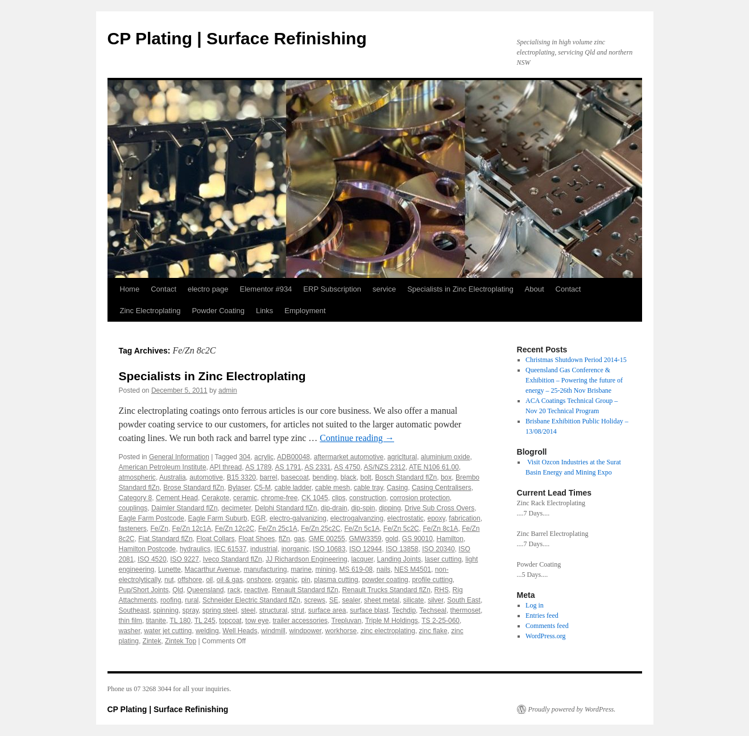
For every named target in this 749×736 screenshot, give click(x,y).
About (534, 289)
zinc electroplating (388, 631)
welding (207, 631)
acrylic (264, 457)
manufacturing (265, 569)
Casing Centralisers (441, 488)
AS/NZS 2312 (384, 467)
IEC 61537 (230, 549)
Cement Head (177, 498)
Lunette (169, 569)
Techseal (433, 610)
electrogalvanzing (356, 518)
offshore (189, 580)
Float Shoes (256, 539)
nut (169, 580)
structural (273, 610)
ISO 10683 (329, 549)
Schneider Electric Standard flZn (251, 600)
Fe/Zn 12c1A (192, 529)
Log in (534, 605)
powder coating (385, 580)
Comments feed (547, 626)
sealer (351, 600)
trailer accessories (300, 621)
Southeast (134, 610)
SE (333, 600)
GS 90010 (417, 539)
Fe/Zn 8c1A (440, 529)
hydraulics (195, 549)
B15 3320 (241, 477)
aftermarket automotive (349, 457)
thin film (130, 621)
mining (326, 569)
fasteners (133, 529)
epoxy (436, 518)
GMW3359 (365, 539)
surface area (327, 610)
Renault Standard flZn (305, 590)
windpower (305, 631)
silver (435, 600)
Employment (304, 310)
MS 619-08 (356, 569)
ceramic (245, 498)
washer (129, 631)
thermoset (465, 610)
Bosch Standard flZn (406, 477)
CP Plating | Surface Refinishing (237, 38)
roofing (170, 600)
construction (367, 498)
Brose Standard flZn (193, 488)
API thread (226, 467)
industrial (264, 549)
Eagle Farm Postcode (151, 518)
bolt (366, 477)
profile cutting (432, 580)
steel (248, 610)
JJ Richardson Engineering (306, 559)
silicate (413, 600)
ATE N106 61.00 (434, 467)
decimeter (236, 508)
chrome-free (279, 498)
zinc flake (433, 631)
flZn (284, 539)
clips (338, 498)
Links (264, 310)
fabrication (464, 518)
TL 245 (205, 621)
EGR (258, 518)
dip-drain (334, 508)
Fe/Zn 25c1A (277, 529)
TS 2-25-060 (440, 621)
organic (286, 580)
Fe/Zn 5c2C (401, 529)
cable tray (368, 488)
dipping (390, 508)
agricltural (402, 457)
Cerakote (216, 498)
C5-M (262, 488)
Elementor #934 (266, 289)
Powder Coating (218, 310)
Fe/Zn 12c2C (234, 529)
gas (299, 539)
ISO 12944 (365, 549)
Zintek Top (180, 641)
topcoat (230, 621)
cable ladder (293, 488)
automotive (206, 477)
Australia (172, 477)
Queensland (205, 590)
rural (191, 600)
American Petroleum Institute (162, 467)
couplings (133, 508)
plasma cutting (336, 580)
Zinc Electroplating (150, 310)
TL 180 (180, 621)
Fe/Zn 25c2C (320, 529)
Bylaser (239, 488)
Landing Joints (399, 559)
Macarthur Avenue (212, 569)
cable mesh (332, 488)
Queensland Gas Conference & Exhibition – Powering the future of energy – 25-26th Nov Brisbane (574, 380)
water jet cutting (168, 631)
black (349, 477)
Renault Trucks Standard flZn (386, 590)
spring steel (219, 610)
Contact (163, 289)
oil (209, 580)
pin (306, 580)
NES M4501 (412, 569)
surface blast (369, 610)
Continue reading (357, 438)
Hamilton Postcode (147, 549)
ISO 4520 (152, 559)
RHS (441, 590)
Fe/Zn (159, 529)
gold (391, 539)
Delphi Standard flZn (286, 508)
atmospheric (137, 477)
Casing (397, 488)
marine (301, 569)
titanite (156, 621)
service (384, 289)
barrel (269, 477)
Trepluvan (347, 621)
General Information (179, 457)
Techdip (404, 610)
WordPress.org (545, 636)
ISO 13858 (402, 549)
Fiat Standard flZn (165, 539)
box (446, 477)
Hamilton (450, 539)
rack (234, 590)
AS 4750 (347, 467)
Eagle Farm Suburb (217, 518)
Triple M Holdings (391, 621)
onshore (259, 580)
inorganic (295, 549)
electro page (208, 289)
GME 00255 (327, 539)
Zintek (152, 641)
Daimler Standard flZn (184, 508)
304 (244, 457)
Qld (177, 590)
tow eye (256, 621)
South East (464, 600)
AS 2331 (317, 467)
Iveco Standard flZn (232, 559)
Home (130, 289)
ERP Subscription (332, 289)
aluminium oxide (445, 457)
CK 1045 (314, 498)
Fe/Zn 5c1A (361, 529)
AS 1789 (258, 467)
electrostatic (405, 518)
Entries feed (541, 615)
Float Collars (215, 539)
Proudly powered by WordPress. (572, 709)
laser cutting (443, 559)
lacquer (362, 559)
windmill (273, 631)
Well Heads (239, 631)
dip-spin (363, 508)
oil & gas (230, 580)
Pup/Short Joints (144, 590)
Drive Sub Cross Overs (440, 508)
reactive (256, 590)
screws (314, 600)
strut (297, 610)
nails (383, 569)
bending (324, 477)
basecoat (295, 477)
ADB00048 (293, 457)
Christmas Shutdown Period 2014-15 (576, 360)
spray (190, 610)
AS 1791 (288, 467)
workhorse (341, 631)
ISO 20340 (438, 549)
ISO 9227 (184, 559)
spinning (166, 610)
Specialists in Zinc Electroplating (460, 289)
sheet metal (381, 600)
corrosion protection (419, 498)
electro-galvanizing (298, 518)
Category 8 (135, 498)
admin (227, 390)
